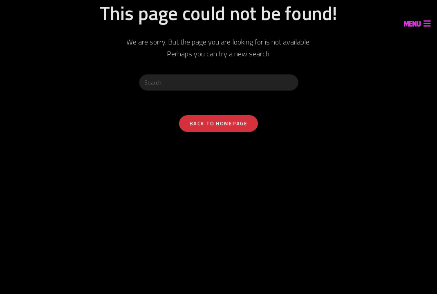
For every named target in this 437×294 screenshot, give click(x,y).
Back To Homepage (218, 123)
